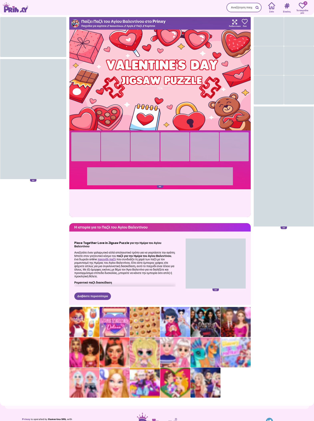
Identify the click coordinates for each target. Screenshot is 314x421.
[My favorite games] (302, 8)
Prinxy (26, 419)
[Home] (272, 8)
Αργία (130, 26)
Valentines (117, 26)
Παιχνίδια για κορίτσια (94, 26)
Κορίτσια (150, 26)
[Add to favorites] (245, 23)
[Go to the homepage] (14, 7)
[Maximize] (235, 23)
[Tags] (287, 8)
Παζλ (139, 26)
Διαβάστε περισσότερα (92, 296)
